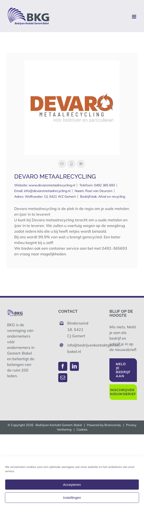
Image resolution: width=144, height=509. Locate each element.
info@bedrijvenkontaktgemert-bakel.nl (76, 348)
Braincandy (112, 425)
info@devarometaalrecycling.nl (47, 191)
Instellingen (72, 498)
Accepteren (72, 485)
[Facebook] (62, 366)
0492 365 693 (104, 185)
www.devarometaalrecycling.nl (52, 185)
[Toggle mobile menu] (134, 16)
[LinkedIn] (74, 366)
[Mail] (62, 377)
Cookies (81, 429)
